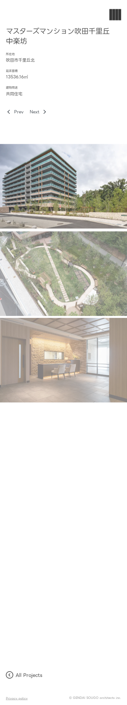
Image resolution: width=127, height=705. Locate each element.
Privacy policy (17, 698)
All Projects (24, 675)
